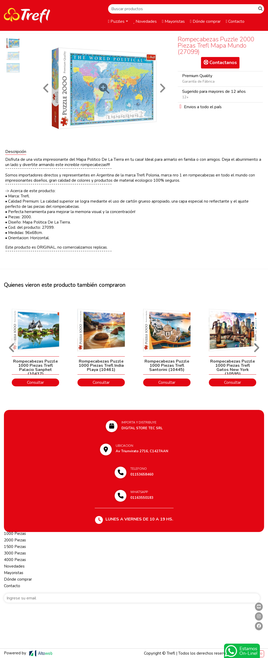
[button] (46, 88)
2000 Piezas (15, 540)
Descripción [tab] (15, 152)
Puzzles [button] (116, 21)
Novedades (145, 21)
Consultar (35, 382)
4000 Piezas (15, 559)
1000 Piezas (15, 533)
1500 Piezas (15, 546)
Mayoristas (173, 21)
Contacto (235, 21)
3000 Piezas (15, 553)
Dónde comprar (205, 21)
